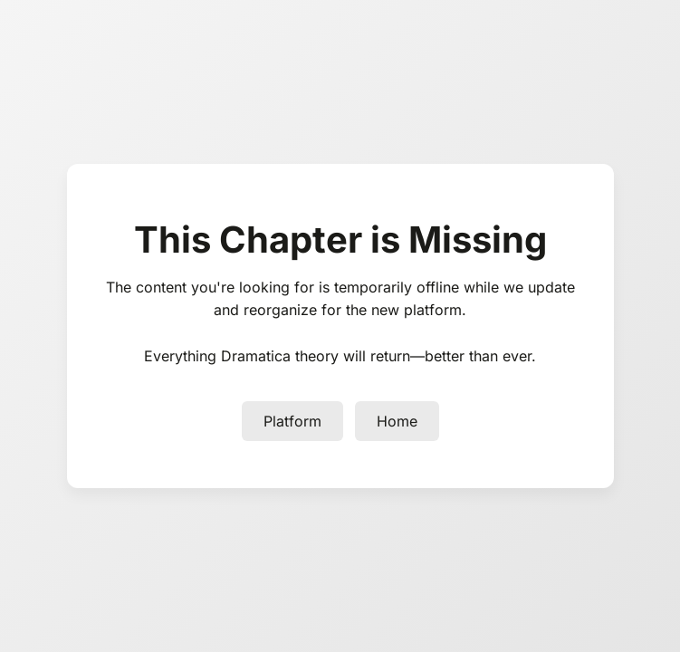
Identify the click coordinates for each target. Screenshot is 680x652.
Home (397, 421)
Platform (292, 421)
